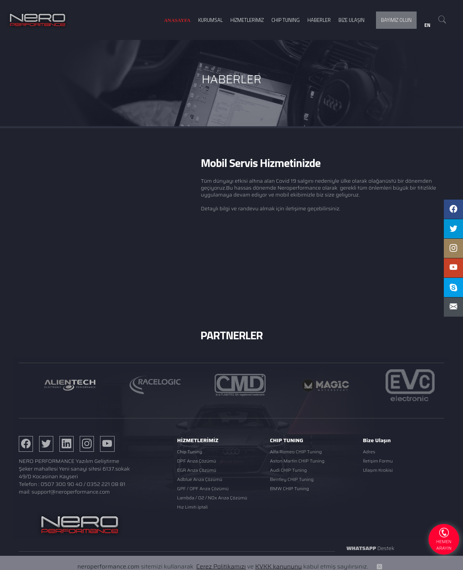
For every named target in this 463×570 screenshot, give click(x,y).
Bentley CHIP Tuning (292, 479)
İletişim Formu (378, 460)
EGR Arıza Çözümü (196, 470)
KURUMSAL (210, 20)
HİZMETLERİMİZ (247, 20)
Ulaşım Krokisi (378, 470)
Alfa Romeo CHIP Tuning (296, 451)
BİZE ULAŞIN (351, 20)
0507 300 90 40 (61, 484)
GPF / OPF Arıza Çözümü (202, 488)
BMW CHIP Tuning (289, 488)
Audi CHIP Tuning (288, 470)
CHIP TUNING (285, 20)
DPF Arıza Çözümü (196, 460)
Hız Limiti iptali (192, 507)
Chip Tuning (189, 451)
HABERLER (319, 20)
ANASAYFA (177, 20)
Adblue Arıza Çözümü (199, 479)
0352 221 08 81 (106, 484)
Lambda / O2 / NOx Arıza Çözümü (212, 497)
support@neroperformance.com (70, 491)
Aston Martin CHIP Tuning (297, 460)
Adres (369, 451)
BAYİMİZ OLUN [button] (396, 20)
